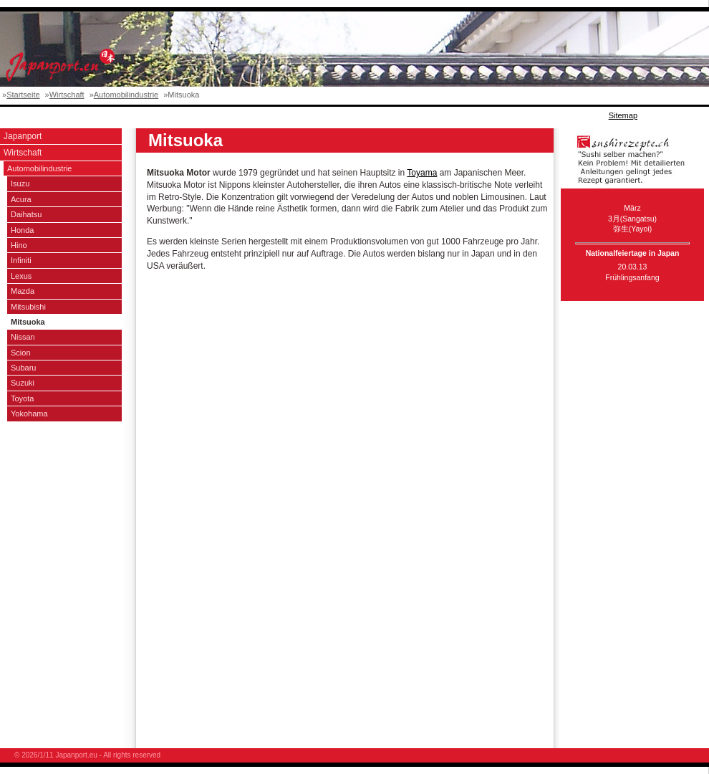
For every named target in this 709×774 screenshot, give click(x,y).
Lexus (21, 276)
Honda (22, 230)
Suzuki (22, 382)
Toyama (422, 173)
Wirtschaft (67, 94)
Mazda (22, 291)
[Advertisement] (260, 115)
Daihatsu (26, 214)
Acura (21, 199)
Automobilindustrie (126, 94)
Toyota (22, 398)
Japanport (23, 136)
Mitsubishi (28, 306)
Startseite (22, 94)
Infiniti (21, 260)
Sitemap (623, 115)
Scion (21, 352)
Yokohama (29, 413)
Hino (19, 245)
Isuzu (20, 183)
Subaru (23, 367)
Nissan (23, 337)
